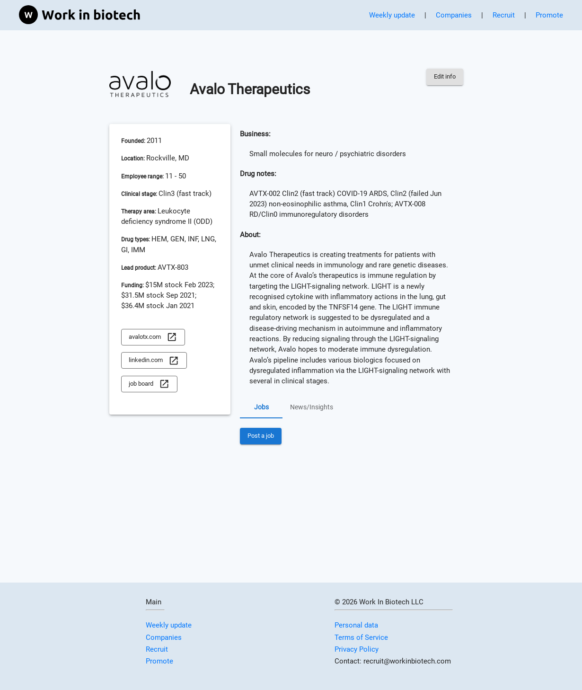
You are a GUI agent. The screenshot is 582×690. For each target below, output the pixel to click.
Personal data (356, 625)
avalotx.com (153, 337)
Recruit (504, 15)
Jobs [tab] (261, 407)
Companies (454, 15)
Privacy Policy (357, 649)
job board (149, 384)
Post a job (261, 436)
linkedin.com (154, 360)
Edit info (444, 77)
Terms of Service (361, 637)
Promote (549, 15)
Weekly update (392, 15)
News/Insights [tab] (311, 407)
